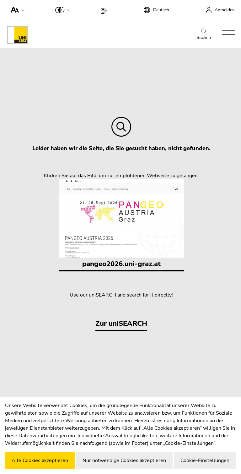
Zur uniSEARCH (121, 323)
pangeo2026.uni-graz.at (121, 224)
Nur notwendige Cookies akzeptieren (124, 460)
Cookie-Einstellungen (204, 460)
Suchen (203, 35)
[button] (16, 9)
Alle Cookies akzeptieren (40, 460)
